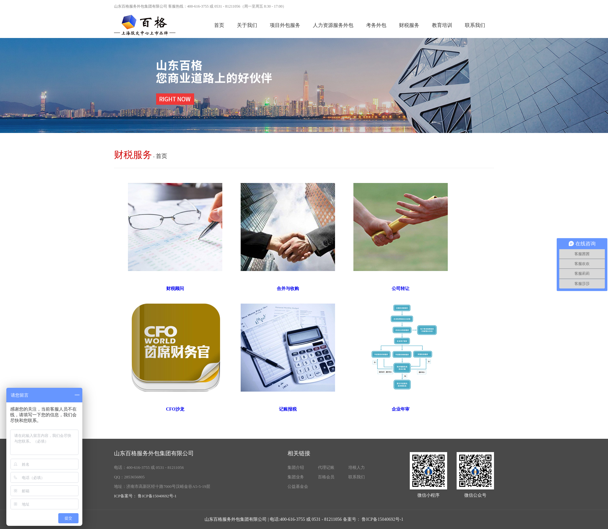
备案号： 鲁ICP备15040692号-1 (373, 519)
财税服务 (409, 25)
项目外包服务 (285, 25)
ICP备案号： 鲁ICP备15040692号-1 (145, 496)
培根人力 (356, 467)
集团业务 (296, 477)
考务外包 (376, 25)
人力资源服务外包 (333, 25)
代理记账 (326, 467)
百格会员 (326, 477)
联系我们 (475, 25)
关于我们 (247, 25)
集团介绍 (296, 467)
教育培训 (442, 25)
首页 (219, 25)
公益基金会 (298, 486)
